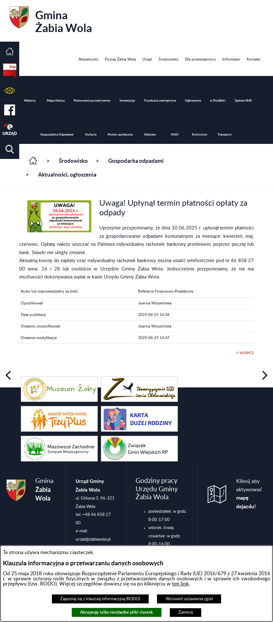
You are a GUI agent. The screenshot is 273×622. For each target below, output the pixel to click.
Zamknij (185, 612)
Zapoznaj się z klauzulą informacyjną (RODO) (100, 599)
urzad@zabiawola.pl (93, 539)
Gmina (51, 20)
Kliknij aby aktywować (249, 494)
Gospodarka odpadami (136, 161)
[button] (9, 90)
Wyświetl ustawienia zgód (189, 599)
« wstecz (245, 352)
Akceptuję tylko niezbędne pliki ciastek (116, 612)
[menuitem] (88, 59)
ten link (180, 583)
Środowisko (73, 161)
